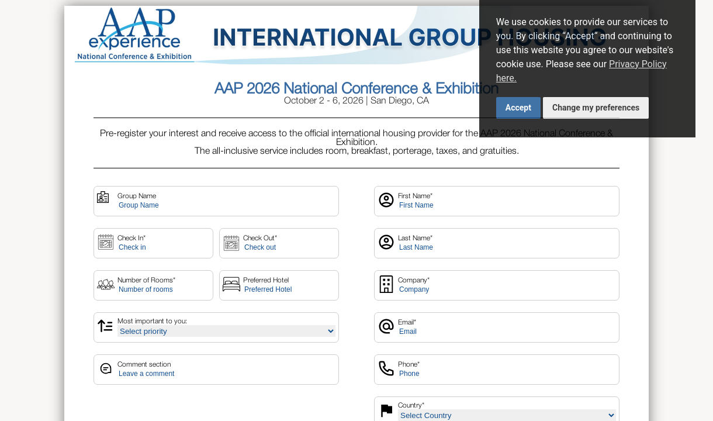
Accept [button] (518, 107)
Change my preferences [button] (595, 107)
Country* (411, 405)
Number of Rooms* (146, 280)
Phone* (409, 364)
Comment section (144, 364)
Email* (407, 322)
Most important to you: (152, 321)
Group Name (136, 196)
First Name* (415, 196)
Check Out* (260, 238)
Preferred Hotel (266, 280)
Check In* (131, 238)
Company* (414, 280)
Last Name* (415, 238)
